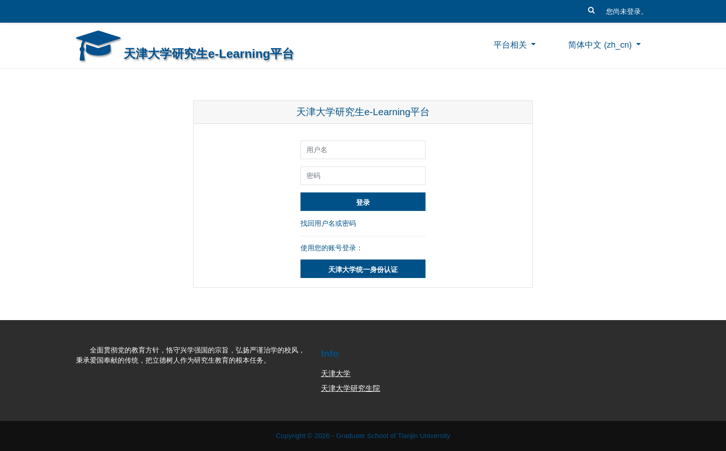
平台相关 (511, 44)
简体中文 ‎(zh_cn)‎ (601, 44)
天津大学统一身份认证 (363, 269)
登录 (363, 202)
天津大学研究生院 (350, 388)
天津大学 (335, 373)
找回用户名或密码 (328, 223)
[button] (591, 7)
